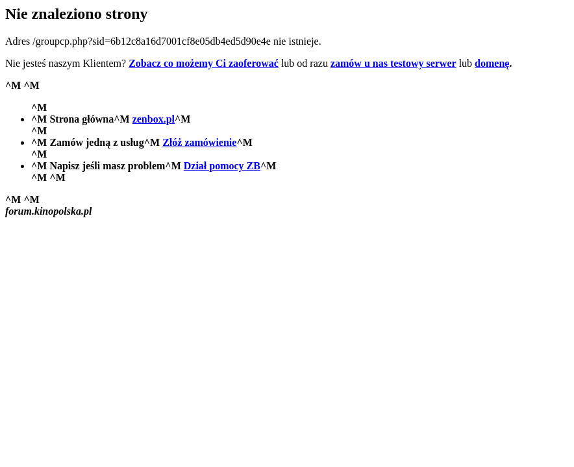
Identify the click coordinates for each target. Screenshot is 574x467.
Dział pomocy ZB (222, 165)
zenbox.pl (153, 119)
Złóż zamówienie (199, 142)
